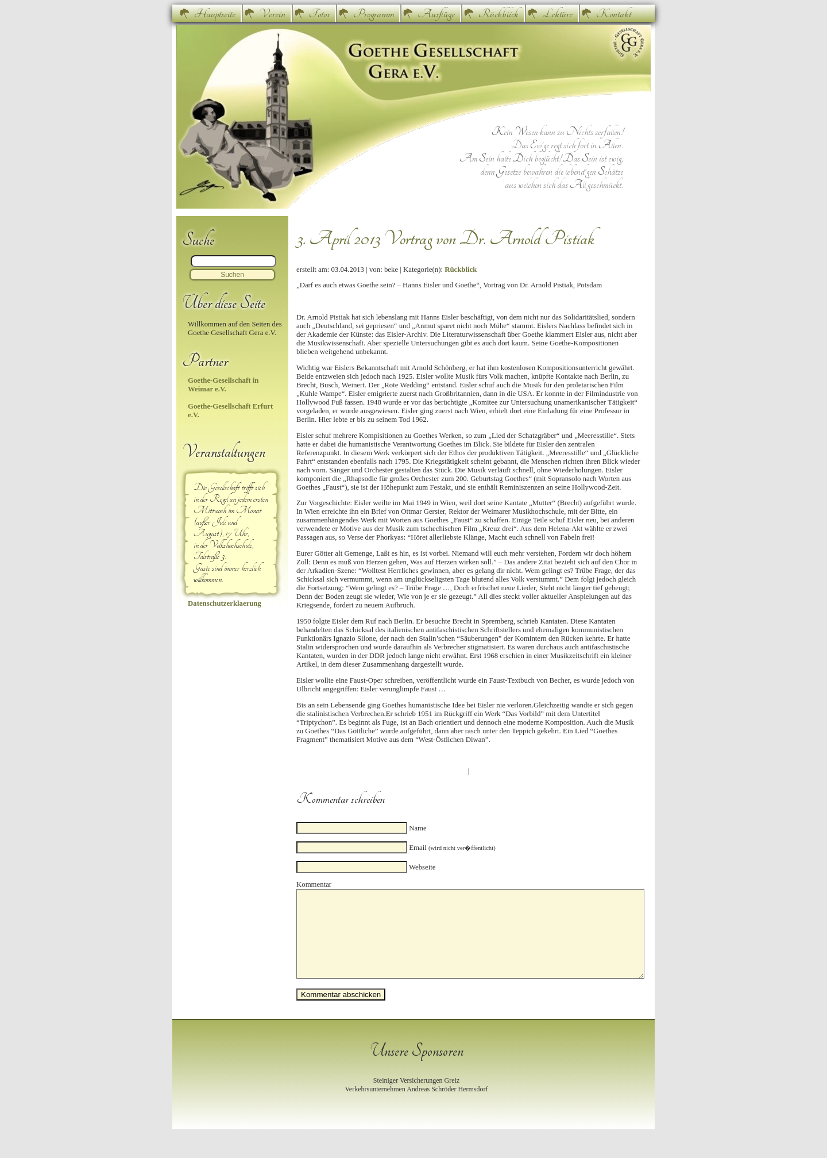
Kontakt (613, 14)
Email (452, 848)
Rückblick (498, 14)
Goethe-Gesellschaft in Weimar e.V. (223, 384)
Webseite (422, 867)
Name (418, 828)
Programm (373, 14)
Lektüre (557, 14)
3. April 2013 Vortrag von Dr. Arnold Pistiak (445, 238)
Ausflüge (436, 14)
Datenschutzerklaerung (224, 603)
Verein (272, 14)
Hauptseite (214, 14)
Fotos (319, 14)
